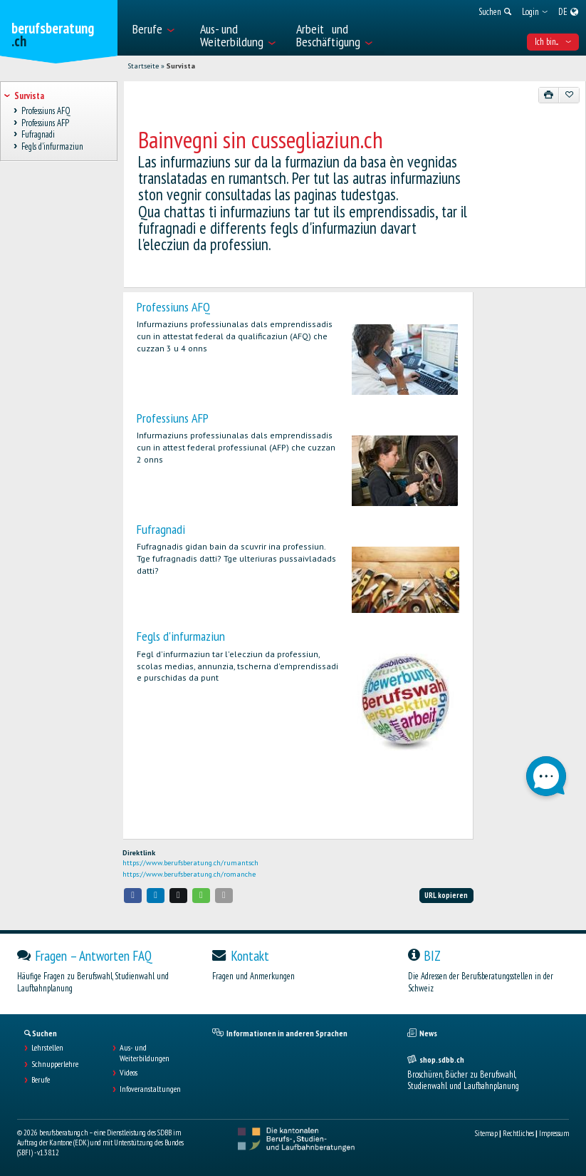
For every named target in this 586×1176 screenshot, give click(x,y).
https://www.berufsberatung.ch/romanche (189, 874)
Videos (128, 1073)
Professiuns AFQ (173, 307)
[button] (133, 895)
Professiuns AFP (173, 418)
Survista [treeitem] (29, 96)
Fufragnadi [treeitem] (38, 135)
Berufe (40, 1080)
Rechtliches (518, 1133)
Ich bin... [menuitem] (553, 42)
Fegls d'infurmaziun (181, 636)
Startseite (143, 66)
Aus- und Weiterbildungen (144, 1053)
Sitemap (486, 1133)
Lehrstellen (47, 1048)
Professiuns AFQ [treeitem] (45, 111)
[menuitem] (159, 28)
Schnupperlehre (54, 1064)
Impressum (554, 1133)
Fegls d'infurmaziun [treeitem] (52, 146)
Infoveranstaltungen (150, 1089)
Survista (181, 66)
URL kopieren (446, 895)
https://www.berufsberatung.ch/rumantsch (190, 862)
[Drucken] (549, 95)
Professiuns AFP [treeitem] (45, 123)
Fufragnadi (161, 529)
